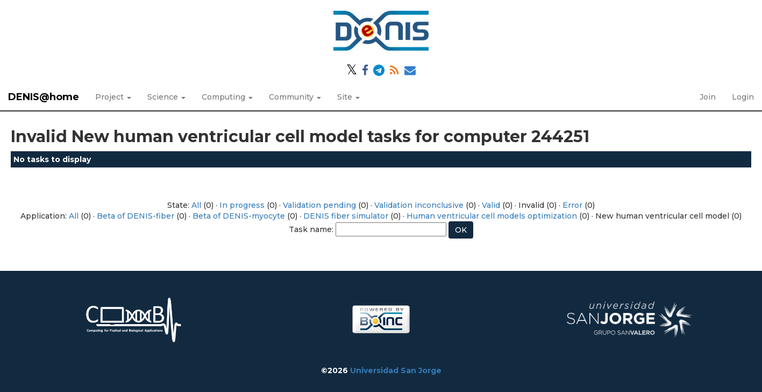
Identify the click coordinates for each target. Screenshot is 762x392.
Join (708, 97)
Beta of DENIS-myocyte (239, 216)
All (196, 205)
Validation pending (319, 205)
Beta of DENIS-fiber (135, 216)
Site (348, 97)
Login (743, 97)
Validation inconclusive (419, 205)
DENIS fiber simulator (345, 216)
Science (166, 97)
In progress (242, 205)
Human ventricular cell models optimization (492, 216)
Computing (227, 97)
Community (295, 97)
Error (572, 205)
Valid (491, 205)
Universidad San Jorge (395, 370)
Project (113, 97)
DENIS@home (43, 97)
